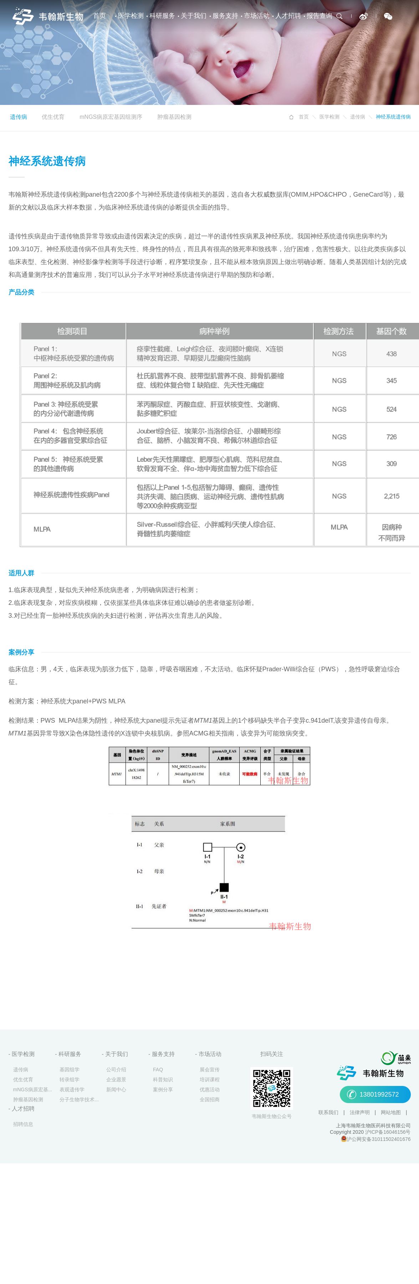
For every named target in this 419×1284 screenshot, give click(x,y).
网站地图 (391, 1113)
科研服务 (162, 16)
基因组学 (70, 1070)
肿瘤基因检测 (174, 117)
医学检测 (131, 16)
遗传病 (357, 117)
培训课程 (210, 1080)
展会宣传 (210, 1070)
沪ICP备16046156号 (388, 1132)
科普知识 (163, 1080)
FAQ (158, 1070)
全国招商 (210, 1100)
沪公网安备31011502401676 (378, 1139)
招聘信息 (23, 1124)
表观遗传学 (72, 1090)
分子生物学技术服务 (81, 1100)
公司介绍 (116, 1070)
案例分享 (163, 1090)
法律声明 (360, 1113)
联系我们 (329, 1113)
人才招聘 (288, 16)
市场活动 (257, 16)
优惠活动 (210, 1090)
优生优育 (53, 117)
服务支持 (225, 16)
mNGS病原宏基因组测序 (111, 117)
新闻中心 (116, 1090)
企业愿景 (116, 1080)
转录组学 (70, 1080)
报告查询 (319, 16)
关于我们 (193, 16)
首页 (99, 16)
